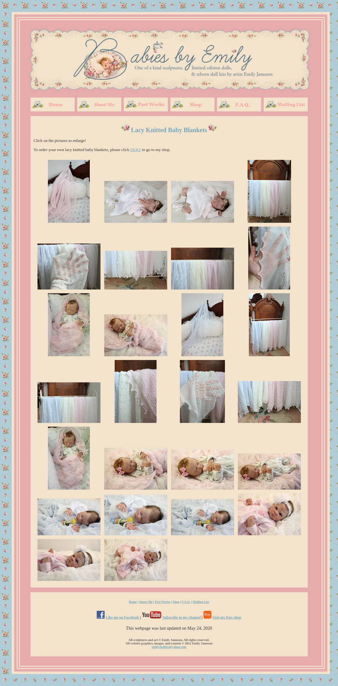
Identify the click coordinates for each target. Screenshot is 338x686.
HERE (135, 149)
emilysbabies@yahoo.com (169, 647)
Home (133, 602)
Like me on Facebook (122, 618)
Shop (176, 602)
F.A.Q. (186, 602)
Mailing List (200, 602)
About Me (145, 602)
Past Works (162, 602)
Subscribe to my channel (182, 618)
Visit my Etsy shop (226, 618)
